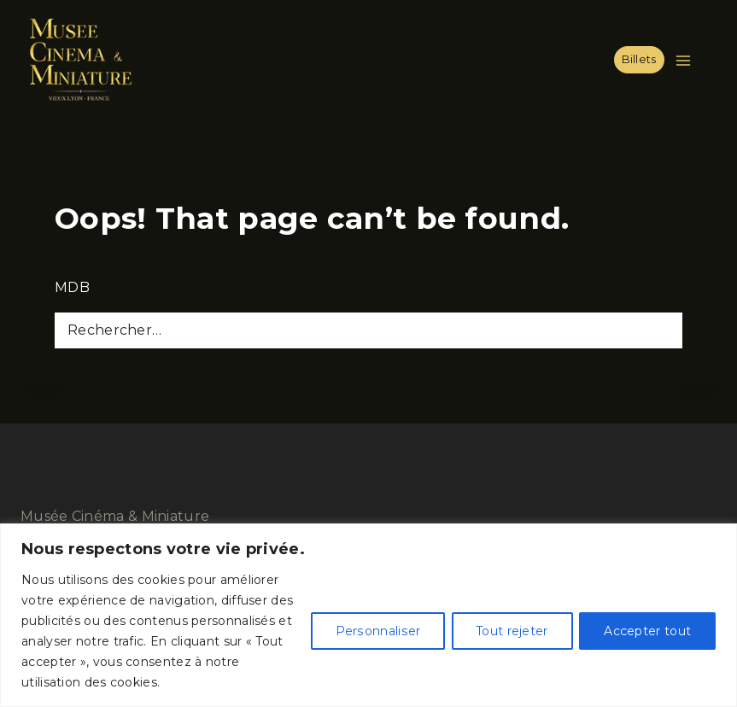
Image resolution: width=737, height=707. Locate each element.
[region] (368, 615)
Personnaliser (377, 631)
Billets (639, 59)
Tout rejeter (511, 631)
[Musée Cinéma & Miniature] (80, 60)
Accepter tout (647, 631)
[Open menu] (687, 60)
